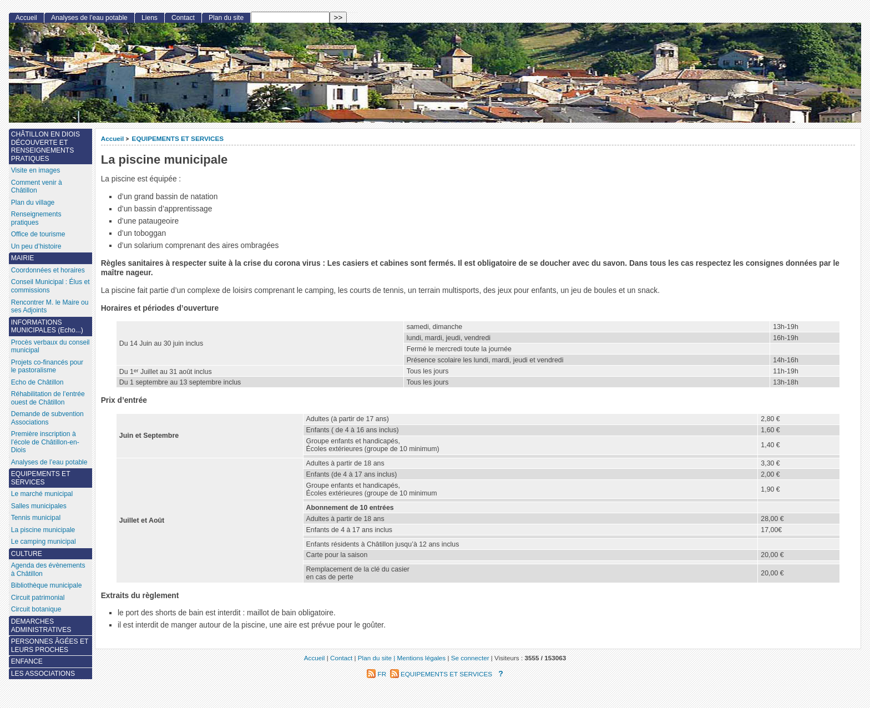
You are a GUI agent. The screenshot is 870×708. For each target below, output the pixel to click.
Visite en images (35, 170)
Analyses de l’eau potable (89, 18)
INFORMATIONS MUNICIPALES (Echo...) (47, 326)
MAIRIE (22, 258)
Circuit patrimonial (38, 597)
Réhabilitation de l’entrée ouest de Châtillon (48, 398)
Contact (183, 18)
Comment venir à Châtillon (36, 187)
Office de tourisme (38, 234)
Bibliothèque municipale (46, 585)
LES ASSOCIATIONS (43, 673)
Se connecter (470, 657)
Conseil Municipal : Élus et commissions (50, 286)
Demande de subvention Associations (47, 418)
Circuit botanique (36, 609)
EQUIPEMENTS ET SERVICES (178, 138)
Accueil (112, 138)
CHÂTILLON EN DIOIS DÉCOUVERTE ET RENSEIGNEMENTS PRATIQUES (45, 146)
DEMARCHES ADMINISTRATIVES (41, 626)
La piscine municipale (43, 530)
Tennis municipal (35, 518)
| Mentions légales (419, 657)
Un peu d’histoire (36, 246)
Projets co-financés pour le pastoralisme (47, 366)
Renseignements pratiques (36, 218)
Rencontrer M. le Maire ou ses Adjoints (50, 307)
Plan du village (33, 202)
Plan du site (226, 18)
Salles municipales (39, 506)
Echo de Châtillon (37, 382)
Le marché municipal (42, 494)
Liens (149, 18)
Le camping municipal (43, 541)
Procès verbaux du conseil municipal (50, 346)
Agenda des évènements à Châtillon (48, 570)
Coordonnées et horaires (48, 270)
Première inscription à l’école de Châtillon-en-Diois (45, 442)
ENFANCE (27, 661)
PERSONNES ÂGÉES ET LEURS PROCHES (50, 646)
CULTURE (26, 554)
